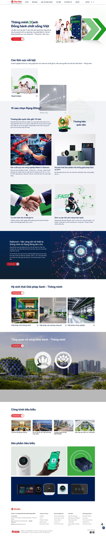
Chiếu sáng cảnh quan (87, 520)
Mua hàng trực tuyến (44, 523)
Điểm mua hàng (43, 521)
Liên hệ (77, 2)
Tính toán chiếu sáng (58, 523)
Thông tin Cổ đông (44, 520)
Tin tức (41, 518)
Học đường (85, 518)
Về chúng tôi (68, 2)
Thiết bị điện (71, 521)
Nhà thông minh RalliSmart (74, 518)
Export (87, 2)
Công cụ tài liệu (57, 520)
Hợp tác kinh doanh (46, 2)
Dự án (26, 2)
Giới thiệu (42, 516)
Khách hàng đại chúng (59, 516)
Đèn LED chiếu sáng (72, 516)
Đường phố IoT (86, 521)
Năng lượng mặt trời (72, 520)
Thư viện (58, 2)
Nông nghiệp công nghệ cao (73, 524)
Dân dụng (34, 2)
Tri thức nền (56, 521)
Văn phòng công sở (87, 523)
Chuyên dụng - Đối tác (59, 518)
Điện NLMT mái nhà (87, 516)
